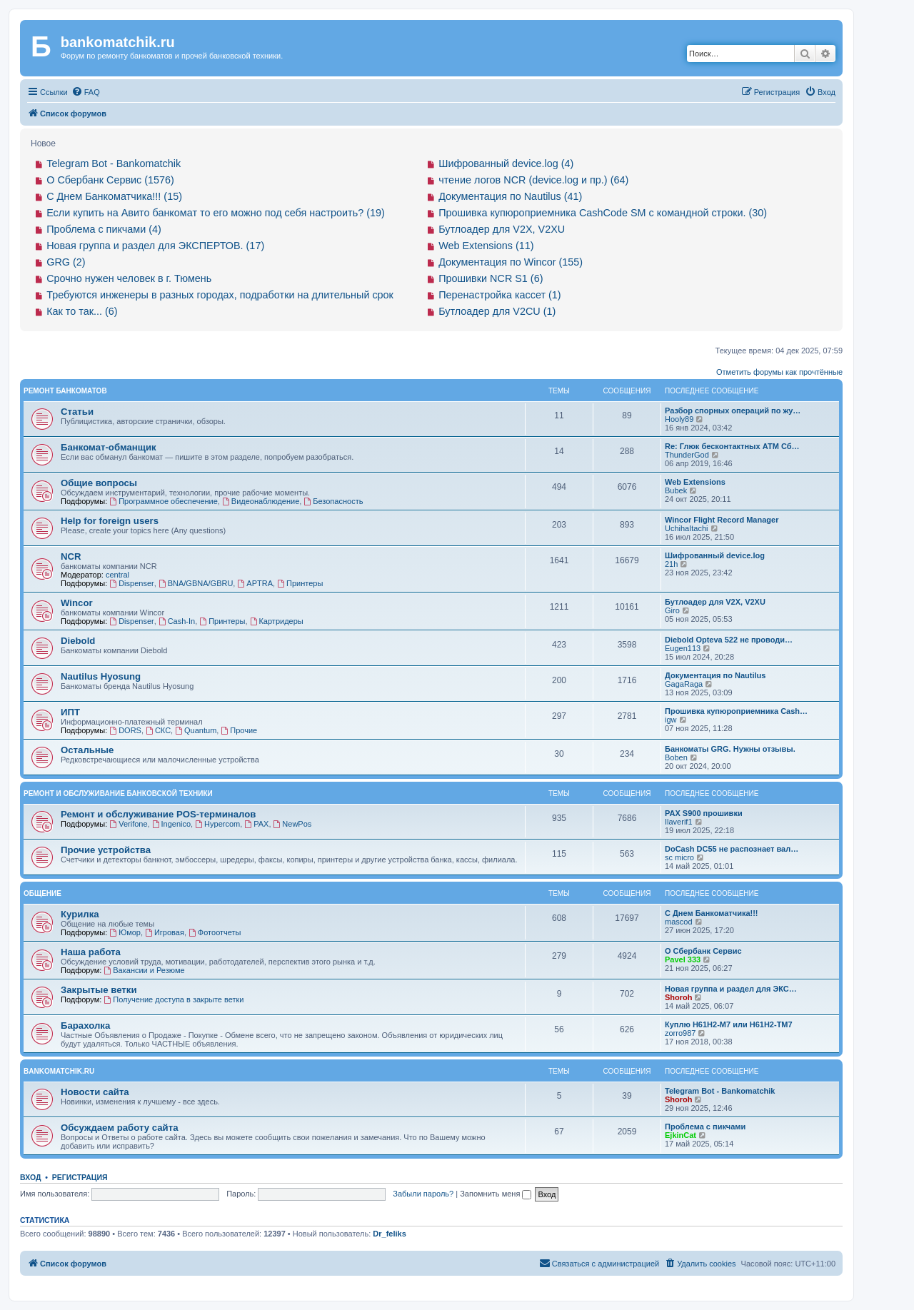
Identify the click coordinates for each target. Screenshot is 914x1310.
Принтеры (300, 583)
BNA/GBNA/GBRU (196, 583)
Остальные (87, 750)
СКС (158, 730)
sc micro (679, 857)
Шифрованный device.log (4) (505, 163)
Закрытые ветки (99, 989)
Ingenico (171, 824)
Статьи (77, 411)
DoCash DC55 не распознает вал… (731, 849)
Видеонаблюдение (260, 501)
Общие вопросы (99, 483)
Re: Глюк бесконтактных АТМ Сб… (732, 446)
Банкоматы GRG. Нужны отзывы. (730, 749)
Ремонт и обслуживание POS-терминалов (158, 814)
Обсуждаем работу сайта (119, 1127)
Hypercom (217, 824)
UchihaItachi (686, 528)
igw (671, 719)
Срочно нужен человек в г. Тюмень (128, 278)
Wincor (77, 603)
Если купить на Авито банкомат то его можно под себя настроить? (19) (215, 212)
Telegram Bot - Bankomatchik (113, 163)
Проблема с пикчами (705, 1126)
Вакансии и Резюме (144, 970)
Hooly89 (679, 419)
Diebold (78, 640)
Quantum (195, 730)
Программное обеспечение (163, 501)
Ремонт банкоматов (65, 391)
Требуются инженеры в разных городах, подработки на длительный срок (219, 295)
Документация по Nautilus (715, 675)
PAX (256, 824)
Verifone (128, 824)
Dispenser (131, 583)
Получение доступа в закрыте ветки (173, 999)
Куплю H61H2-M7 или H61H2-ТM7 (729, 1024)
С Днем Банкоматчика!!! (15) (114, 196)
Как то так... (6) (81, 311)
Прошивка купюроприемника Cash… (736, 711)
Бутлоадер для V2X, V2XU (501, 229)
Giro (672, 610)
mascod (679, 921)
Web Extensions (695, 482)
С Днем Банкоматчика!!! (711, 913)
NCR (71, 556)
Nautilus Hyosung (101, 676)
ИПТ (70, 712)
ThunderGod (687, 454)
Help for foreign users (110, 520)
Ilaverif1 (679, 821)
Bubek (676, 490)
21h (671, 564)
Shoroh (679, 997)
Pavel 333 (682, 959)
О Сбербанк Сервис (703, 951)
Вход (30, 1177)
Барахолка (85, 1025)
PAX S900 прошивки (704, 813)
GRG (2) (65, 262)
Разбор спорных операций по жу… (732, 410)
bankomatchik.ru (59, 1071)
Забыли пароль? (423, 1193)
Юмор (125, 932)
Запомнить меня (495, 1193)
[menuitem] (85, 92)
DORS (125, 730)
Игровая (164, 932)
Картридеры (276, 621)
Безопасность (333, 501)
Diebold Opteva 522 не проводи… (729, 639)
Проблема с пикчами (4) (103, 229)
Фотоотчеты (215, 932)
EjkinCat (680, 1135)
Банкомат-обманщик (108, 447)
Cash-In (177, 621)
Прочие (239, 730)
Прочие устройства (106, 850)
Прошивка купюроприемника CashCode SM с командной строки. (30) (602, 212)
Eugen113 (682, 648)
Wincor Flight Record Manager (721, 519)
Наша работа (91, 952)
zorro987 (680, 1033)
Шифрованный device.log (715, 555)
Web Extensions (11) (485, 245)
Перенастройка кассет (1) (499, 295)
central (117, 574)
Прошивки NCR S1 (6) (490, 278)
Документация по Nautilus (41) (510, 196)
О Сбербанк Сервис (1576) (110, 180)
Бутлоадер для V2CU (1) (497, 311)
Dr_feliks (389, 1233)
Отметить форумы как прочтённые (779, 372)
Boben (676, 757)
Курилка (80, 914)
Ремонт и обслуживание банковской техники (118, 793)
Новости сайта (95, 1092)
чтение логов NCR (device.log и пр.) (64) (533, 180)
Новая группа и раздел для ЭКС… (731, 988)
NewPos (292, 824)
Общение (42, 893)
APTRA (255, 583)
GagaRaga (684, 684)
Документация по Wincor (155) (510, 262)
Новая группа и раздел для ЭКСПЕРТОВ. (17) (155, 245)
